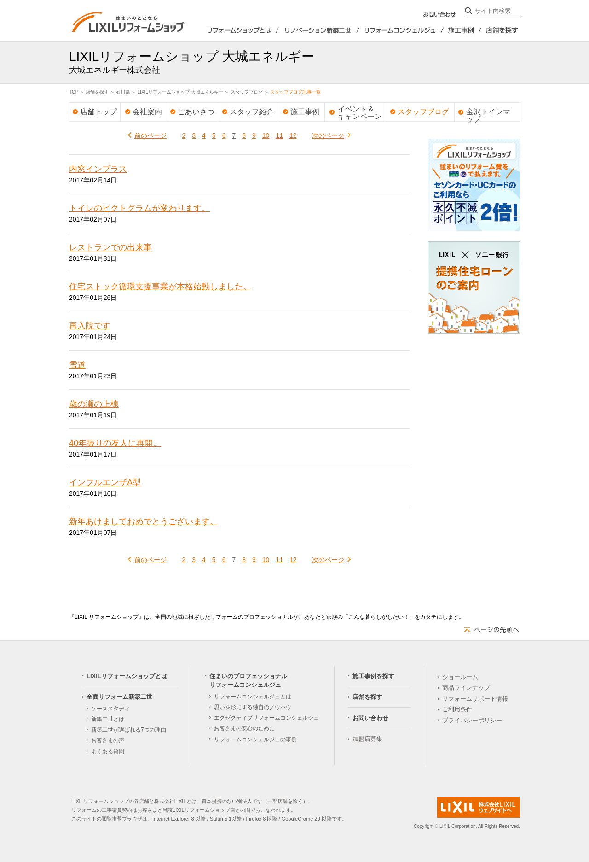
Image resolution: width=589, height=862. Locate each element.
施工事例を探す (463, 30)
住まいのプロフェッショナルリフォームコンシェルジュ (401, 30)
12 (293, 135)
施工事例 (305, 112)
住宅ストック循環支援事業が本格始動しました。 (160, 286)
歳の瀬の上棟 (94, 404)
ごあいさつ (196, 112)
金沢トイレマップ (488, 110)
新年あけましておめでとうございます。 (143, 521)
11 (279, 135)
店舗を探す (501, 30)
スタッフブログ (247, 91)
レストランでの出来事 (110, 247)
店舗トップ (98, 112)
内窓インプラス (98, 169)
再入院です (89, 325)
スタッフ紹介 (252, 112)
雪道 (77, 364)
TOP (73, 91)
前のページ (150, 135)
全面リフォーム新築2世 (318, 30)
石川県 (123, 91)
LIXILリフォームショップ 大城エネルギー (180, 91)
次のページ (328, 135)
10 (266, 135)
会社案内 (147, 112)
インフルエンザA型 (105, 482)
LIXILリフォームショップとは (232, 30)
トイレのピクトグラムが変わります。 (139, 208)
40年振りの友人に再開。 (115, 443)
